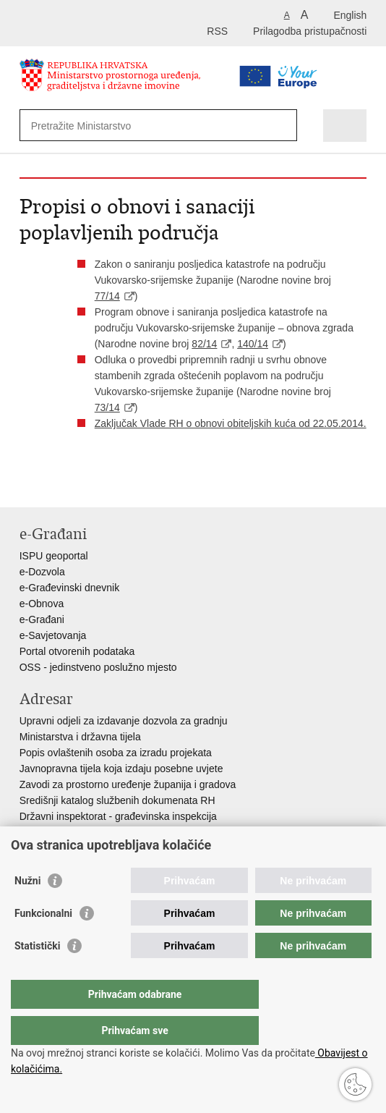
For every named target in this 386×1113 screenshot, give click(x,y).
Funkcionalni (43, 942)
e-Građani (42, 619)
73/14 (107, 407)
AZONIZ (38, 832)
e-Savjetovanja (53, 635)
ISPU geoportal (54, 556)
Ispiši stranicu (27, 484)
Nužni (27, 909)
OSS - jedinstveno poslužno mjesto (98, 667)
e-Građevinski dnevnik (70, 587)
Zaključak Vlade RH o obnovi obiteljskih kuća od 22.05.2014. (230, 423)
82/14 (204, 344)
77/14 (107, 296)
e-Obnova (42, 603)
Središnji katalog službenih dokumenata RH (117, 800)
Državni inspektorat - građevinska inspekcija (118, 816)
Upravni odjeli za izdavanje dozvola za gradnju (124, 721)
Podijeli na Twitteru (89, 484)
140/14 (252, 344)
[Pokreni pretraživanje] (283, 125)
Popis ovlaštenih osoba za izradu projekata (116, 752)
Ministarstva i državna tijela (80, 736)
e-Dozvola (42, 571)
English (349, 15)
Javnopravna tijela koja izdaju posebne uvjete (121, 768)
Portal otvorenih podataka (77, 651)
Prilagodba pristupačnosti (309, 31)
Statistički (37, 975)
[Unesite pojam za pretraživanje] (137, 125)
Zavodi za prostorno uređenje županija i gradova (128, 784)
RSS (217, 31)
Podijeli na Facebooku (58, 484)
